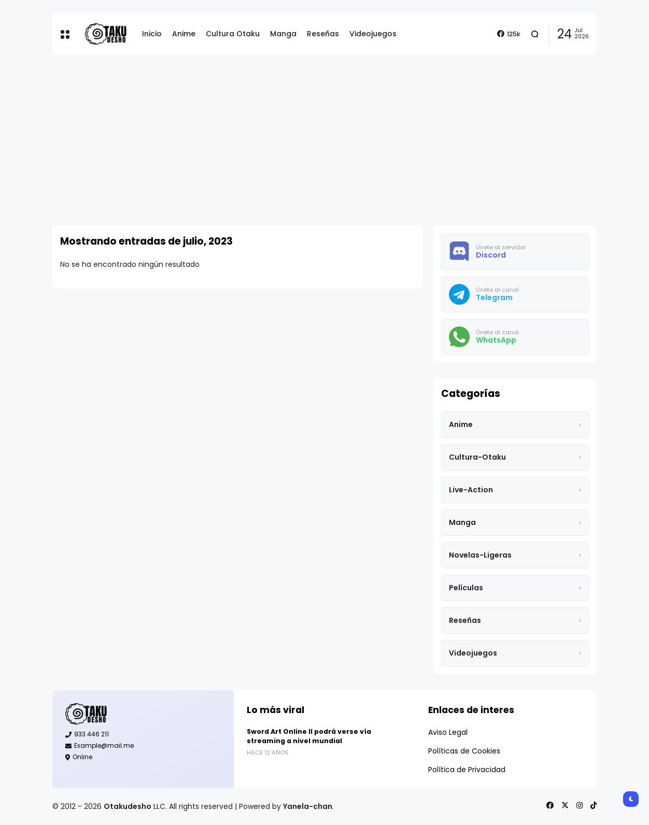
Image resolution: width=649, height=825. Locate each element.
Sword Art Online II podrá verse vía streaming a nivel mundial (309, 736)
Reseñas (323, 34)
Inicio (152, 34)
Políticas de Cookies (464, 751)
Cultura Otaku (233, 34)
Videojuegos (373, 34)
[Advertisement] (324, 140)
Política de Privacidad (466, 769)
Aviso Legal (448, 732)
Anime (183, 34)
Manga (283, 34)
